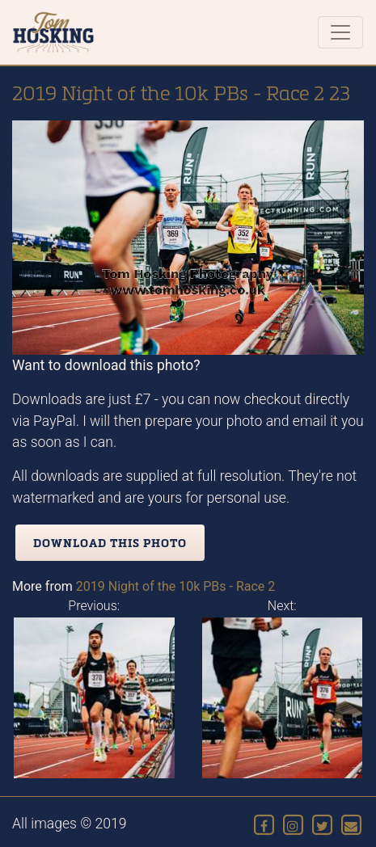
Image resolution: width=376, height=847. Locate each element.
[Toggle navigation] (340, 32)
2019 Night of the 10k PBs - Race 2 (176, 586)
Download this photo (110, 542)
